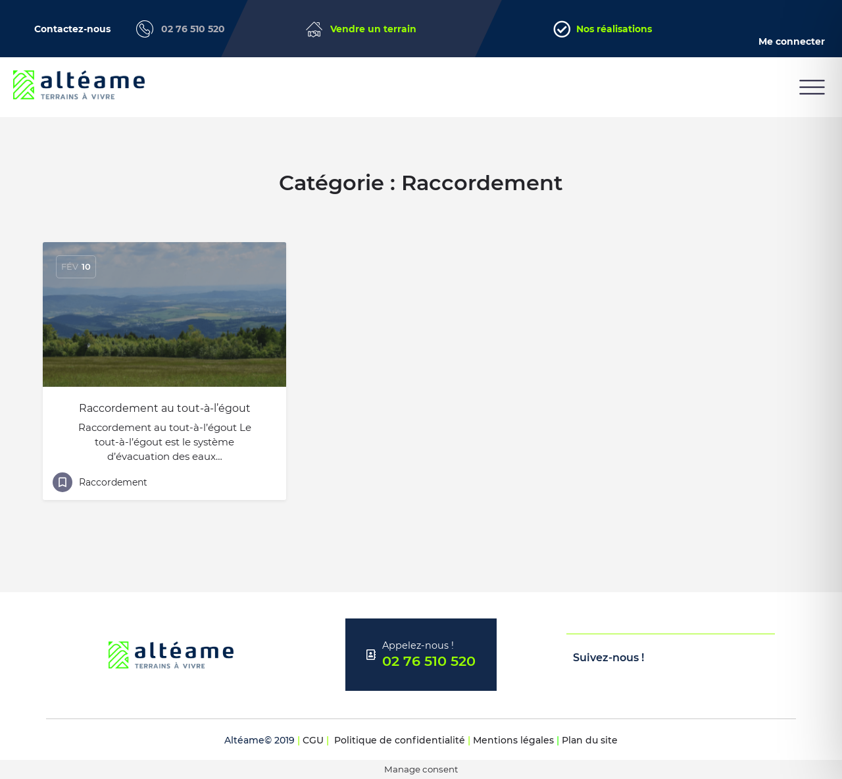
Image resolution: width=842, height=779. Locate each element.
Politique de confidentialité (399, 740)
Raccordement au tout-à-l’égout (165, 408)
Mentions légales (513, 740)
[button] (812, 87)
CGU (313, 740)
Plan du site (590, 740)
